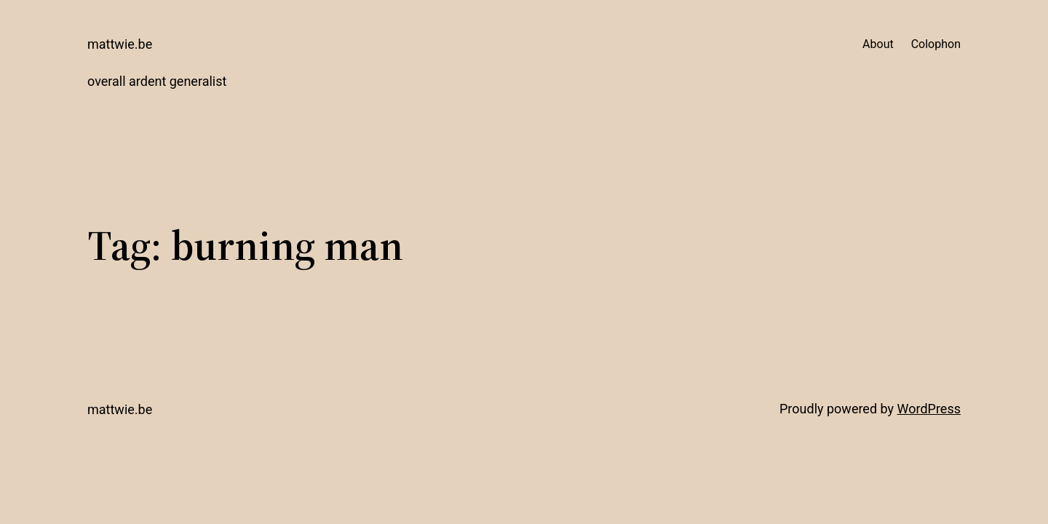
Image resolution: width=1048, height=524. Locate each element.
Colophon (936, 44)
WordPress (929, 408)
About (878, 44)
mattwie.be (119, 44)
